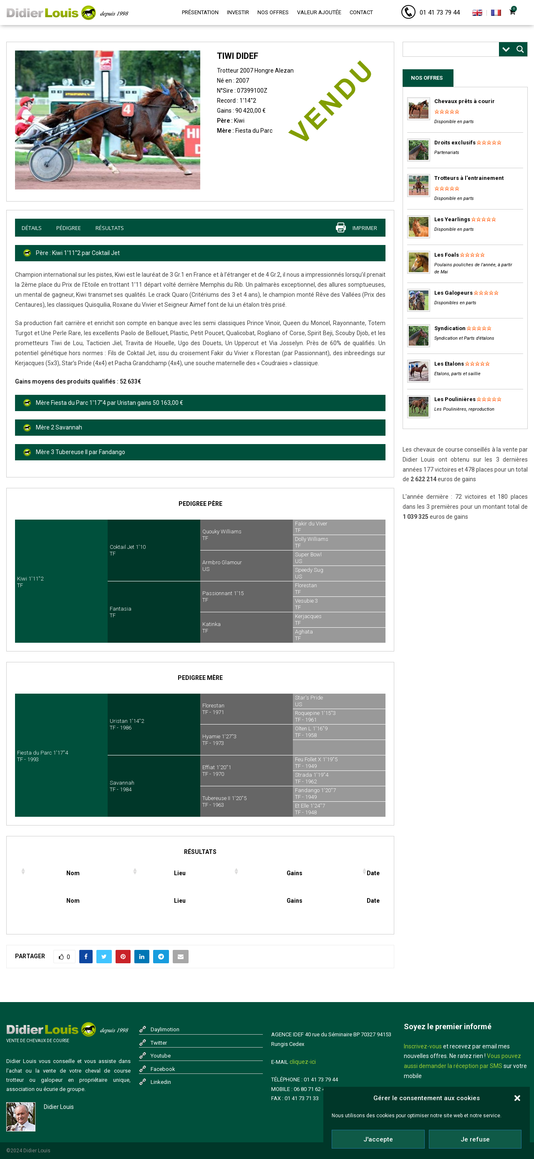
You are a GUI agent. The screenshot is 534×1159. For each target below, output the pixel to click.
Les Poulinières (455, 399)
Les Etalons (449, 364)
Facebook (163, 1069)
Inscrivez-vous (423, 1046)
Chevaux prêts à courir (464, 101)
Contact (361, 12)
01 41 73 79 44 (440, 12)
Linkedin (161, 1082)
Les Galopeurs (453, 293)
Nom (73, 873)
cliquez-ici (303, 1061)
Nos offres (273, 12)
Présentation (200, 12)
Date (373, 873)
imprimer (365, 228)
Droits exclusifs (455, 142)
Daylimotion (165, 1029)
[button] (517, 1098)
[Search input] (453, 49)
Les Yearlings (452, 219)
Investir (238, 12)
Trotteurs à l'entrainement (469, 178)
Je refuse (475, 1139)
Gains (294, 873)
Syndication (450, 328)
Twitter (159, 1043)
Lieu (180, 873)
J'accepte (378, 1139)
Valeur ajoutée (319, 12)
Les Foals (446, 255)
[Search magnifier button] (520, 49)
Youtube (161, 1056)
